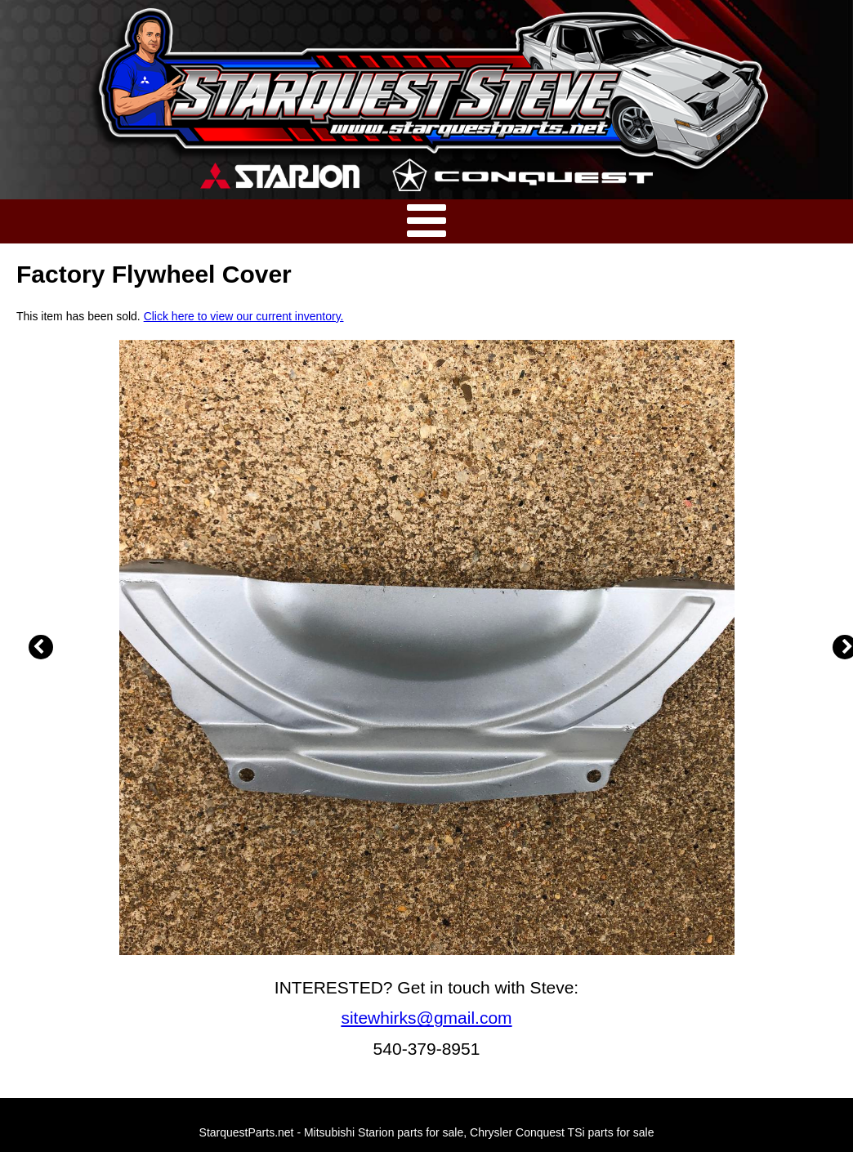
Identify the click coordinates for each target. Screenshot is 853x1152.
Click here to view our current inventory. (244, 316)
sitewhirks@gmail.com (426, 1017)
